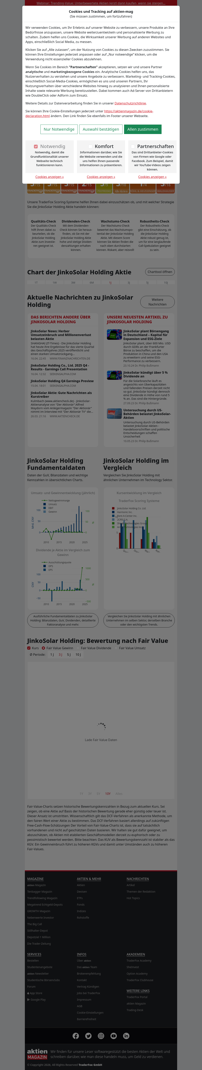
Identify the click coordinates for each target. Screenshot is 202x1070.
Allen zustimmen (142, 129)
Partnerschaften (155, 146)
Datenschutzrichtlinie (130, 103)
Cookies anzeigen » (50, 177)
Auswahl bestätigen (101, 129)
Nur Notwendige (59, 129)
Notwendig (52, 146)
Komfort (104, 146)
